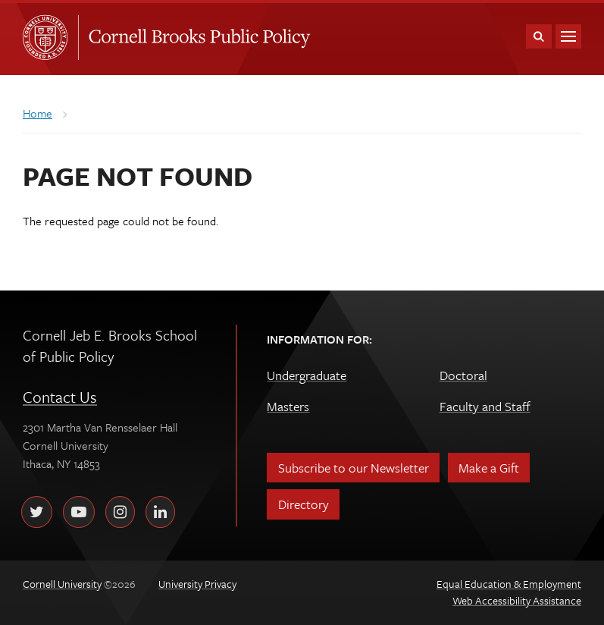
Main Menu (568, 36)
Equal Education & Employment (509, 584)
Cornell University (50, 37)
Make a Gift (488, 467)
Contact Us (60, 396)
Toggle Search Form (539, 36)
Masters (288, 406)
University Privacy (197, 584)
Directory (303, 504)
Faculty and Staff (485, 406)
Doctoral (463, 375)
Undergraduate (306, 375)
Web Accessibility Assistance (516, 600)
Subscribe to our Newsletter (353, 467)
